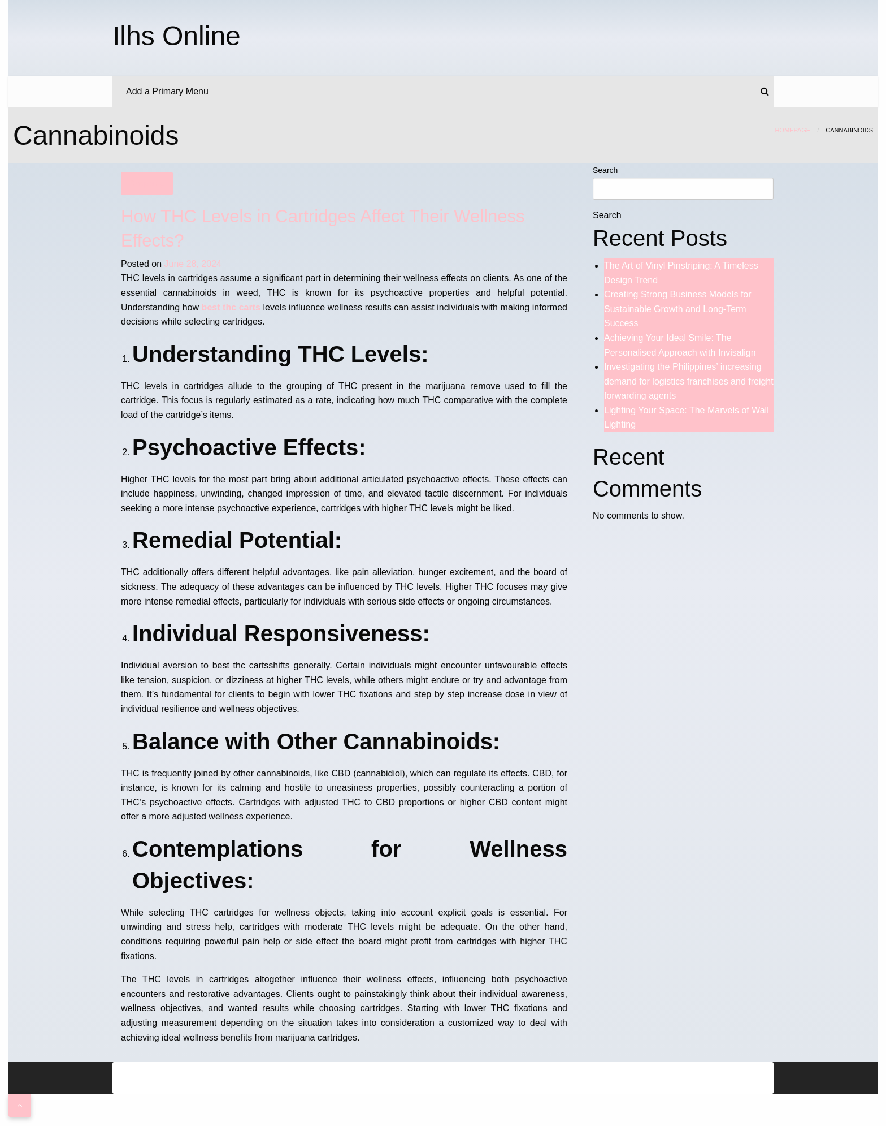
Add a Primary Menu (167, 91)
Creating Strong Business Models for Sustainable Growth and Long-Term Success (678, 309)
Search (605, 170)
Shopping (146, 183)
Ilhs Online (176, 36)
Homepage (792, 130)
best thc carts (231, 307)
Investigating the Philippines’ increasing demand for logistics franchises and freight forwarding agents (689, 381)
